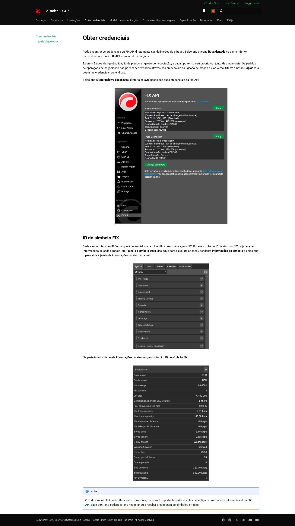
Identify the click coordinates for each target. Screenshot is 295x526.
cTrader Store (212, 3)
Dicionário (206, 20)
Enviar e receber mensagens (158, 20)
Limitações (73, 20)
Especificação (187, 20)
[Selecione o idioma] (213, 11)
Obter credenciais (95, 20)
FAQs (230, 20)
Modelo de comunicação (123, 20)
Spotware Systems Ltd (67, 519)
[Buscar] (239, 11)
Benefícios (57, 20)
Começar (41, 20)
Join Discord (232, 3)
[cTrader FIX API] (38, 11)
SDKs (219, 20)
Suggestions (252, 3)
